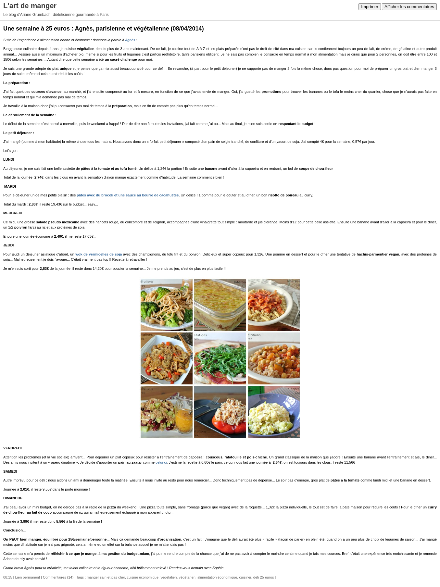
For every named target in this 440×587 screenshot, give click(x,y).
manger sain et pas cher (106, 577)
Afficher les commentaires (409, 6)
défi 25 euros (263, 577)
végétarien (187, 577)
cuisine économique (142, 577)
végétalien (168, 577)
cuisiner (245, 577)
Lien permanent (27, 577)
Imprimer (369, 6)
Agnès (130, 40)
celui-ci (161, 462)
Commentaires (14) (58, 577)
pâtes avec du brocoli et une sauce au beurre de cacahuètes (128, 195)
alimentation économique (217, 577)
